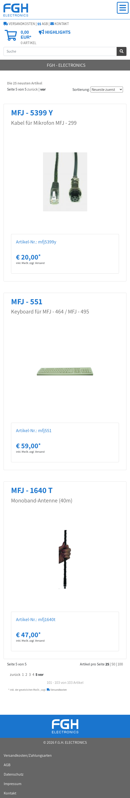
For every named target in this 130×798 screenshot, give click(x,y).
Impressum (12, 783)
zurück (32, 89)
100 (120, 664)
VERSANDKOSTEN (19, 23)
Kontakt (10, 793)
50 (113, 664)
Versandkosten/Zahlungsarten (28, 755)
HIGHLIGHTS (57, 32)
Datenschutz (14, 774)
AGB (42, 23)
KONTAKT (59, 23)
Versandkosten (57, 689)
